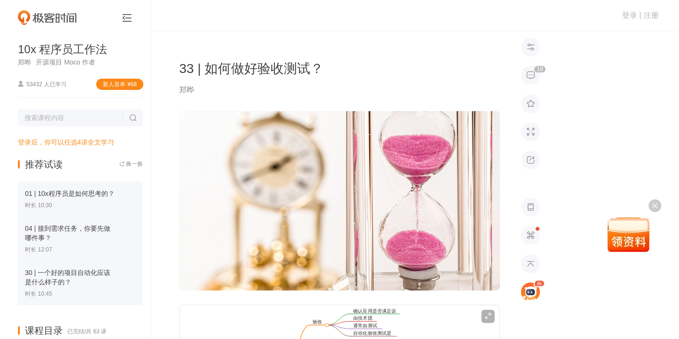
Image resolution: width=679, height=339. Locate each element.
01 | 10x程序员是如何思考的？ (70, 193)
